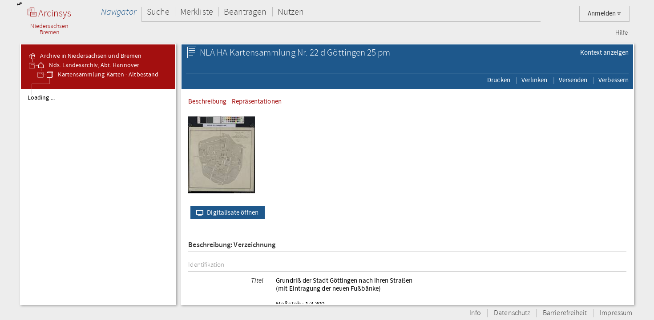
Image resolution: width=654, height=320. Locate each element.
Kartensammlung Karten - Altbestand (101, 75)
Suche (158, 11)
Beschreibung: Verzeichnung (231, 245)
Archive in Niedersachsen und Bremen (84, 56)
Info (475, 313)
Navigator (118, 11)
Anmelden (604, 13)
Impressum (616, 313)
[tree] (98, 196)
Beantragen (245, 11)
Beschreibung (207, 101)
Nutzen (291, 11)
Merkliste (196, 11)
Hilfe (621, 33)
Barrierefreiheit (565, 313)
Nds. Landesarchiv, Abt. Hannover (87, 65)
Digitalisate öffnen (225, 212)
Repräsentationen (257, 101)
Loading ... (41, 98)
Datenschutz (512, 313)
